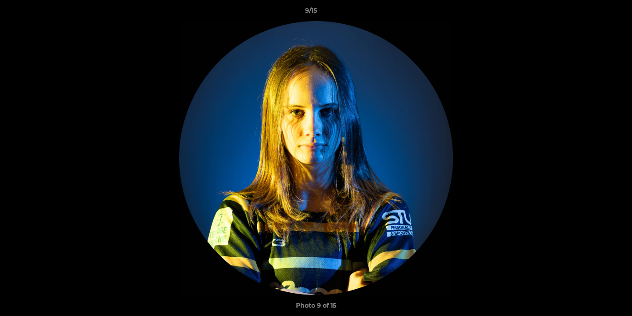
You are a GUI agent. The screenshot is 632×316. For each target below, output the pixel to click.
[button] (595, 13)
